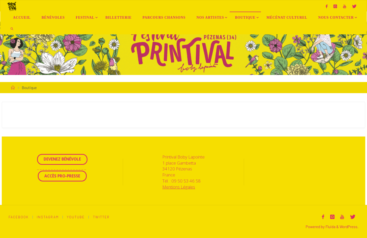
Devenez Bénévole (62, 159)
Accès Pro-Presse (62, 175)
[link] (12, 28)
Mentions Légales (178, 187)
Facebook (19, 217)
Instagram (48, 217)
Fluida (330, 226)
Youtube (76, 217)
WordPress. (349, 226)
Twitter (101, 217)
